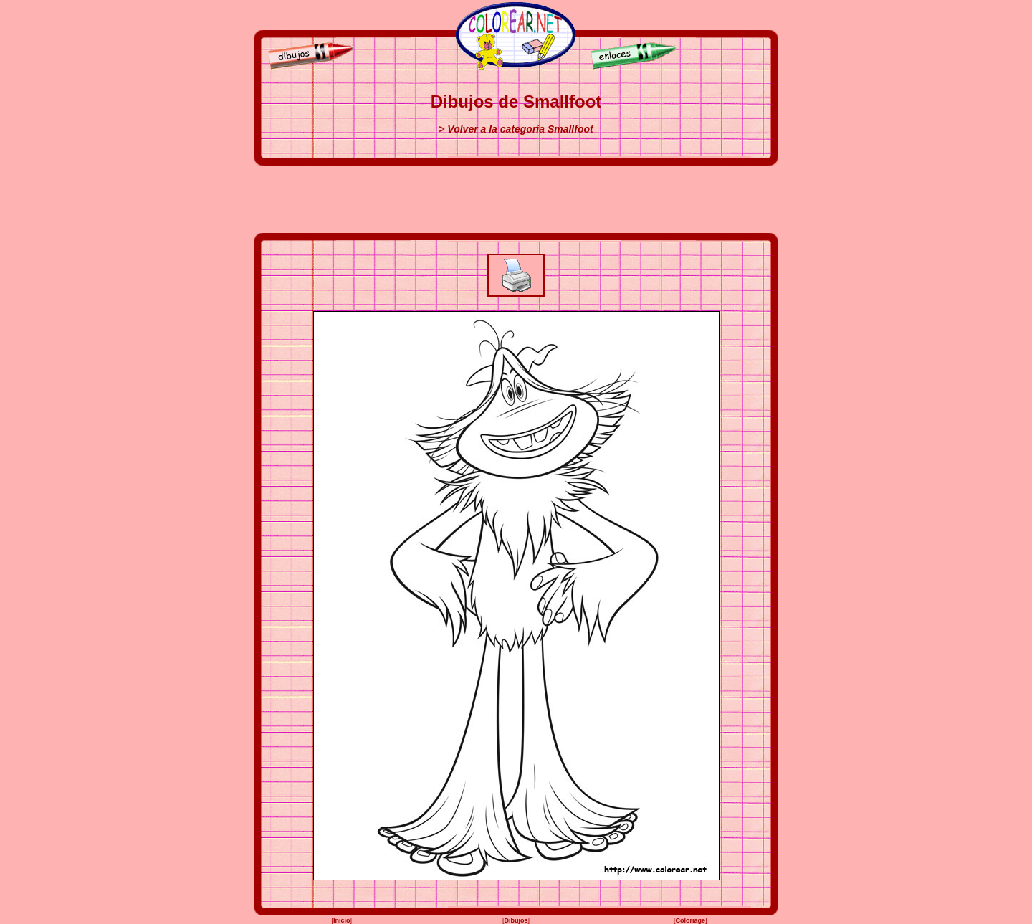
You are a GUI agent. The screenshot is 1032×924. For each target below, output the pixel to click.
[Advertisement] (516, 199)
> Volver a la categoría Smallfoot (516, 129)
